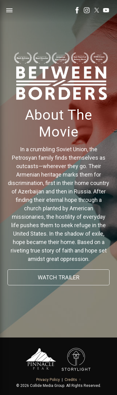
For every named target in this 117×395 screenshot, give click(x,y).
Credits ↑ (73, 380)
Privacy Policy (48, 380)
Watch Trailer (59, 277)
